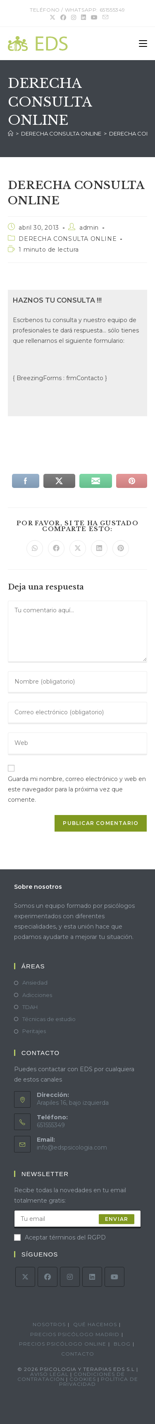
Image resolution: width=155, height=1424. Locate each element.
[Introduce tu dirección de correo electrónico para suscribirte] (77, 1219)
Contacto (77, 1354)
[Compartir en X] (77, 548)
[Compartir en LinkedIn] (99, 548)
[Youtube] (114, 1277)
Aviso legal (49, 1374)
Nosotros (49, 1324)
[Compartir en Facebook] (56, 548)
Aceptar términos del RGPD (60, 1237)
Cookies (83, 1379)
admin (89, 227)
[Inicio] (10, 133)
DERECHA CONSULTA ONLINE (68, 239)
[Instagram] (70, 1277)
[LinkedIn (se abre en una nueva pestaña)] (83, 17)
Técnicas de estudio (49, 1019)
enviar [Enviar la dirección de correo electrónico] (116, 1219)
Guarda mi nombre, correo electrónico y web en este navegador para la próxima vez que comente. (77, 789)
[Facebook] (47, 1277)
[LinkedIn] (92, 1277)
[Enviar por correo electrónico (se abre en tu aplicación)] (104, 17)
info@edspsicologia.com (72, 1147)
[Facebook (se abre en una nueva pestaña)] (63, 17)
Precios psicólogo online (62, 1344)
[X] (25, 1277)
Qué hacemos (95, 1324)
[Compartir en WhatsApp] (34, 548)
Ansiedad (35, 982)
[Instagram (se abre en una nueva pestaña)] (74, 17)
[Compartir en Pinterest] (120, 548)
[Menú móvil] (143, 43)
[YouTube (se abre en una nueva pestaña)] (94, 17)
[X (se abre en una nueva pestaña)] (52, 17)
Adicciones (37, 995)
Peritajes (34, 1031)
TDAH (30, 1007)
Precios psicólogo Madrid (74, 1334)
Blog (122, 1344)
